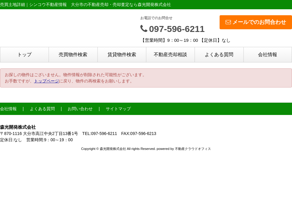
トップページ (46, 81)
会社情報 (267, 54)
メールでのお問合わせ (256, 22)
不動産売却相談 (170, 54)
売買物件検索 (73, 54)
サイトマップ (118, 108)
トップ (24, 54)
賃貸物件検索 (122, 54)
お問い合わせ (80, 108)
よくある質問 (219, 54)
